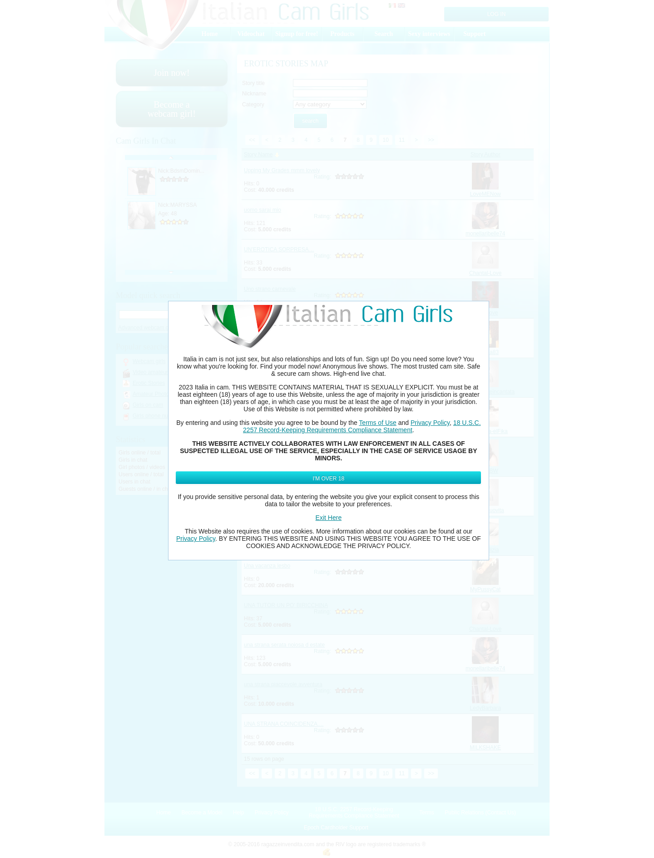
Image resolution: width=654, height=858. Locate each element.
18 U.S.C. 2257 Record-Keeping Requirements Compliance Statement (362, 426)
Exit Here (329, 517)
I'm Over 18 (329, 478)
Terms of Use (377, 422)
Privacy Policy (430, 422)
